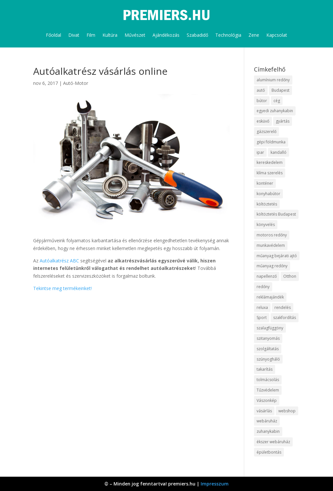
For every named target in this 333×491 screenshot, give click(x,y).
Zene (253, 35)
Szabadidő (197, 35)
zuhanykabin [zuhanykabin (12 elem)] (268, 431)
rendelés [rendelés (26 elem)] (282, 307)
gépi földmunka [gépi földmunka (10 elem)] (271, 142)
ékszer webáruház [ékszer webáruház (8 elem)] (273, 442)
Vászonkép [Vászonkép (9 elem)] (267, 400)
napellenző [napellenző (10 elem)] (267, 276)
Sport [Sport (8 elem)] (262, 317)
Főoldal (53, 35)
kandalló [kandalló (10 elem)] (278, 152)
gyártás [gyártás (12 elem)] (282, 121)
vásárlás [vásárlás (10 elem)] (264, 411)
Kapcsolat (276, 35)
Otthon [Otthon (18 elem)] (289, 276)
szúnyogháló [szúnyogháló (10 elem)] (268, 359)
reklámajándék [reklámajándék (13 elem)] (270, 297)
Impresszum (215, 484)
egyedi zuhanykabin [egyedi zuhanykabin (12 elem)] (275, 110)
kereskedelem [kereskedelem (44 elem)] (270, 162)
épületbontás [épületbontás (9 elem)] (269, 452)
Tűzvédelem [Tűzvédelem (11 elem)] (268, 390)
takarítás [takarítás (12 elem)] (265, 369)
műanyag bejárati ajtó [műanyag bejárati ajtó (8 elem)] (277, 256)
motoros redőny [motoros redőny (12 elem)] (272, 235)
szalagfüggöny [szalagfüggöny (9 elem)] (270, 328)
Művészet (135, 35)
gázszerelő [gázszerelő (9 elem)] (266, 131)
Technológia (228, 35)
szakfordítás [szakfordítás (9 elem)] (284, 317)
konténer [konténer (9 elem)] (265, 183)
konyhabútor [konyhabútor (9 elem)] (268, 193)
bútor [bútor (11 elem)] (262, 100)
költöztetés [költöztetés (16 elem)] (267, 204)
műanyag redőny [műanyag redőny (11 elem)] (272, 266)
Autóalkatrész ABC (59, 261)
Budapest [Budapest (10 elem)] (280, 90)
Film (91, 35)
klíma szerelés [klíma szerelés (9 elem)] (270, 173)
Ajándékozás (166, 35)
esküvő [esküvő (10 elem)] (263, 121)
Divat (73, 35)
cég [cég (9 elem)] (276, 100)
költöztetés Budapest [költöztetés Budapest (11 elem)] (276, 214)
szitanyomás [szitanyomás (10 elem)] (268, 338)
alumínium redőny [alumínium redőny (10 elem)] (273, 80)
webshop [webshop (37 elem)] (287, 411)
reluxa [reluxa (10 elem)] (262, 307)
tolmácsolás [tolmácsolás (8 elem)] (268, 379)
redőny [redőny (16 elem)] (263, 286)
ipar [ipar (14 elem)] (260, 152)
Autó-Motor (75, 83)
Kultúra (109, 35)
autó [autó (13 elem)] (261, 90)
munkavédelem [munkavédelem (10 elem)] (271, 245)
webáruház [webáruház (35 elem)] (267, 421)
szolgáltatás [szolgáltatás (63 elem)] (268, 349)
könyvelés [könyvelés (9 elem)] (266, 224)
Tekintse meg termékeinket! (62, 288)
